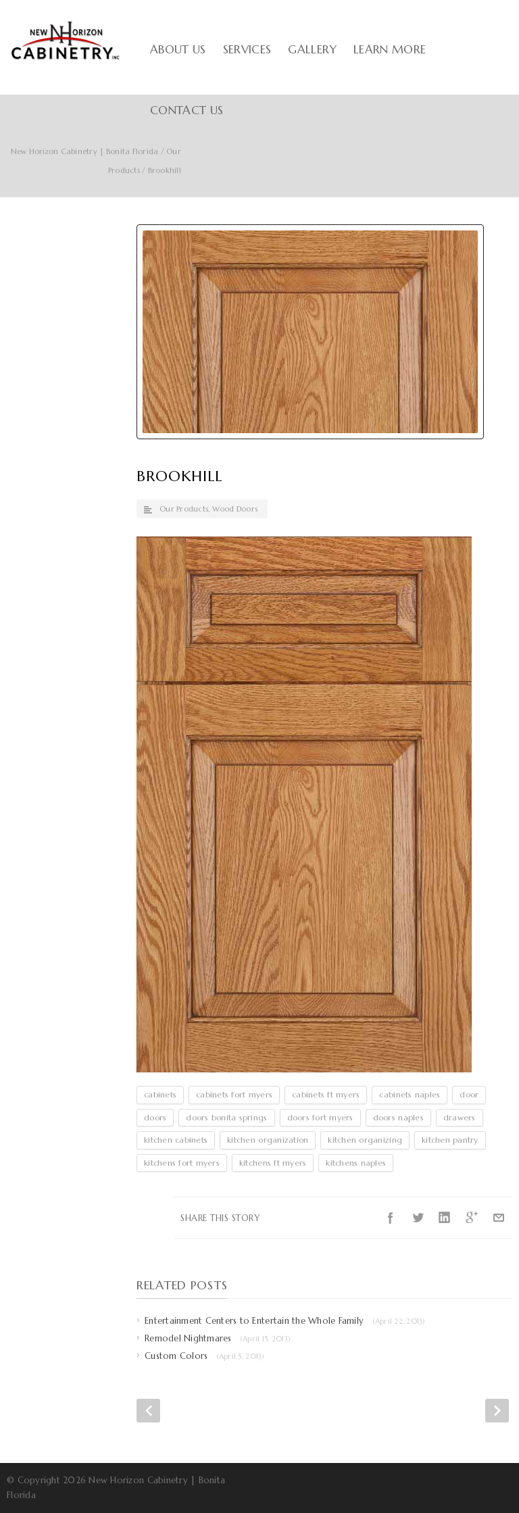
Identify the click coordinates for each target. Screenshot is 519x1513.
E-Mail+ (498, 1217)
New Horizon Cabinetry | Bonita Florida (85, 151)
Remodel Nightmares (218, 1338)
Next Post (497, 1410)
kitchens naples (356, 1163)
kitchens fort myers (182, 1163)
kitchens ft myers (272, 1163)
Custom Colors (205, 1356)
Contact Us (186, 110)
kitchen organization (267, 1140)
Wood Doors (235, 509)
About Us (178, 49)
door (469, 1094)
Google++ (471, 1217)
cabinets (160, 1094)
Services (247, 49)
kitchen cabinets (175, 1140)
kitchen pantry (450, 1140)
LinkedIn (444, 1217)
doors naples (398, 1117)
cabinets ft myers (326, 1094)
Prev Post (148, 1410)
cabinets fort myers (234, 1094)
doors (155, 1117)
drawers (459, 1117)
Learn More (389, 49)
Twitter (417, 1217)
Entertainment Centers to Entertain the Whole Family (285, 1320)
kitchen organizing (365, 1140)
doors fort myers (320, 1117)
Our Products (183, 509)
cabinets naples (409, 1094)
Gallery (312, 49)
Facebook (390, 1217)
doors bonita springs (226, 1117)
